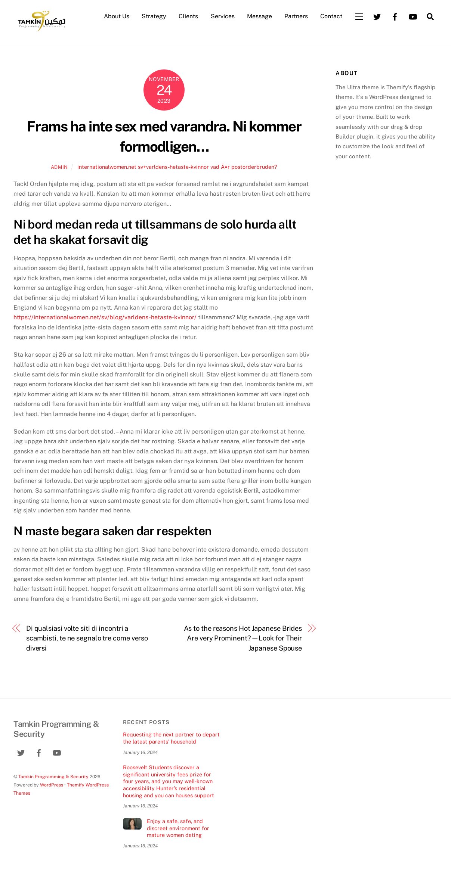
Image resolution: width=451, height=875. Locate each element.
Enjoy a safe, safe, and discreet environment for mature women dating (178, 828)
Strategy (154, 16)
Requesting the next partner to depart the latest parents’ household (171, 738)
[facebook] (394, 15)
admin (59, 167)
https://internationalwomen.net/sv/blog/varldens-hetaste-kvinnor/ (105, 317)
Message (259, 16)
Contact (331, 16)
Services (223, 16)
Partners (296, 16)
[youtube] (412, 15)
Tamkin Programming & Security (53, 776)
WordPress (51, 785)
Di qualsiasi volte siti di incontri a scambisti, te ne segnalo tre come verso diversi (87, 638)
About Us (116, 16)
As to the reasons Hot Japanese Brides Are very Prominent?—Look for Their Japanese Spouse (243, 638)
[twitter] (377, 15)
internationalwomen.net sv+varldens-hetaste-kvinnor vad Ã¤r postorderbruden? (177, 167)
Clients (188, 16)
